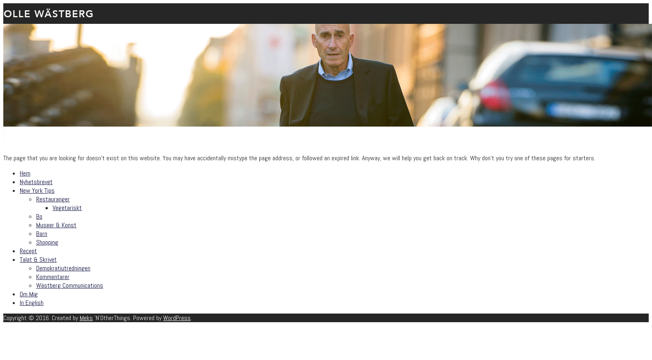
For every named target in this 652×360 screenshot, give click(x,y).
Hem (25, 173)
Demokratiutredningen (63, 268)
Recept (28, 251)
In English (32, 302)
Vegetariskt (67, 207)
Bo (39, 216)
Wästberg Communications (69, 285)
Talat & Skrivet (38, 259)
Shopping (47, 242)
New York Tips (37, 190)
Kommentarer (52, 276)
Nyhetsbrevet (36, 182)
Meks (86, 318)
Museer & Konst (56, 225)
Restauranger (53, 199)
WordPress (177, 318)
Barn (41, 233)
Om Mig (29, 294)
